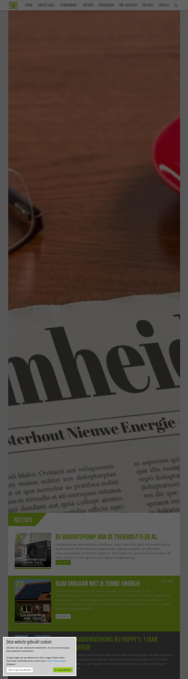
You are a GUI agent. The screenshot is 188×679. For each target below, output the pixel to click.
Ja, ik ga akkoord (63, 669)
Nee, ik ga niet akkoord (20, 669)
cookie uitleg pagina (56, 660)
